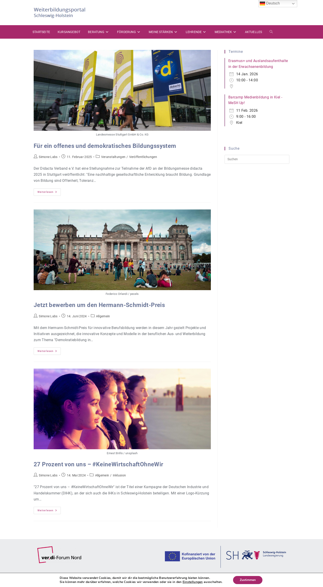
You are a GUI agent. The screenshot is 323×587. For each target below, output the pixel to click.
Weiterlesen (49, 193)
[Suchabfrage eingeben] (257, 159)
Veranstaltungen (113, 157)
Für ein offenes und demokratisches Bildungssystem (105, 145)
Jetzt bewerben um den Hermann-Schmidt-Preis (99, 305)
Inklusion (119, 475)
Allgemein (103, 316)
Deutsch (270, 3)
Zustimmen (248, 580)
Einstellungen (193, 582)
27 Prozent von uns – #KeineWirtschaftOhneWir (98, 464)
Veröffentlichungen (143, 157)
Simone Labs (48, 157)
